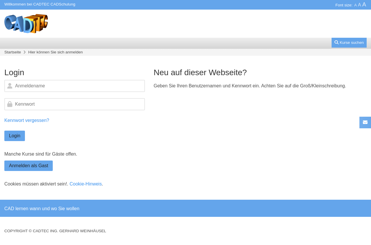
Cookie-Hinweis (86, 183)
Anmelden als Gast (28, 165)
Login (14, 135)
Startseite (12, 52)
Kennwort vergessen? (26, 120)
